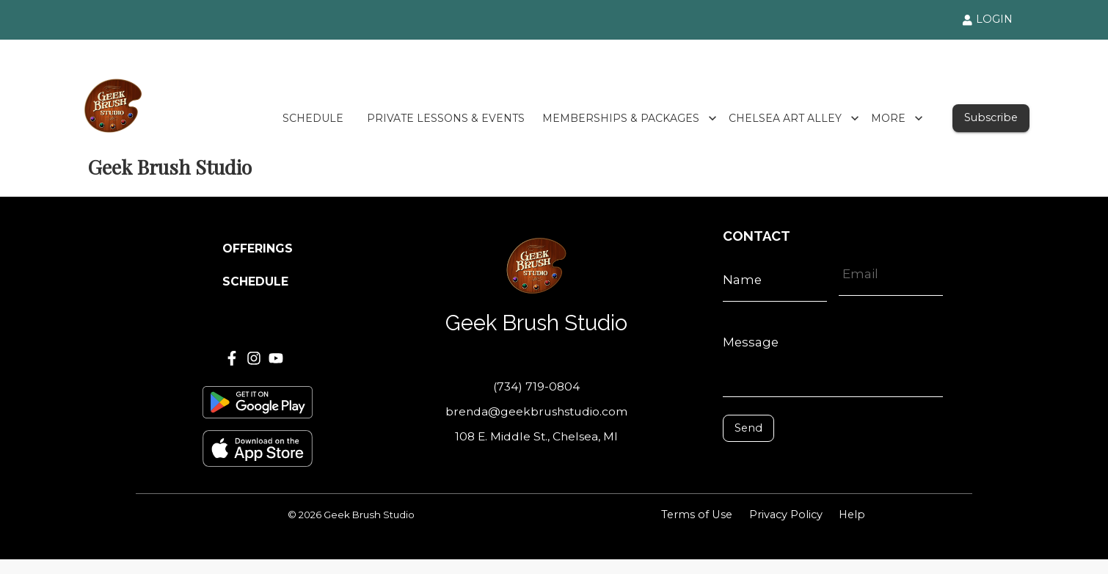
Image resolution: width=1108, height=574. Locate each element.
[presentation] (788, 463)
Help (852, 514)
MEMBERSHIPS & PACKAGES (629, 118)
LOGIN (987, 19)
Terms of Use (696, 514)
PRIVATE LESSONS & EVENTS (445, 118)
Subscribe (990, 117)
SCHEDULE (313, 118)
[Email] (891, 274)
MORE (897, 118)
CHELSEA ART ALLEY (794, 118)
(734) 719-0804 (536, 386)
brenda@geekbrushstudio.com (536, 411)
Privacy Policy (786, 514)
